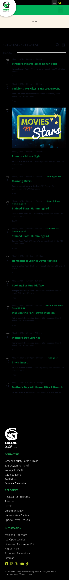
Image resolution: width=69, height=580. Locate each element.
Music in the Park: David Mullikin (33, 313)
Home (34, 21)
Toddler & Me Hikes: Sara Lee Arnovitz (36, 88)
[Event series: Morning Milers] (52, 176)
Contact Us (10, 478)
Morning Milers (22, 181)
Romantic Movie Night (26, 156)
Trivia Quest (20, 362)
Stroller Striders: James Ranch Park (34, 64)
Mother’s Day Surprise (26, 338)
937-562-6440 (13, 475)
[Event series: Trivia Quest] (51, 357)
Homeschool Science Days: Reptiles (34, 261)
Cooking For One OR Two (28, 285)
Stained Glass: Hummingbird (30, 208)
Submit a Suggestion (16, 483)
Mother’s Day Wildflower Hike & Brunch (37, 387)
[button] (54, 2)
